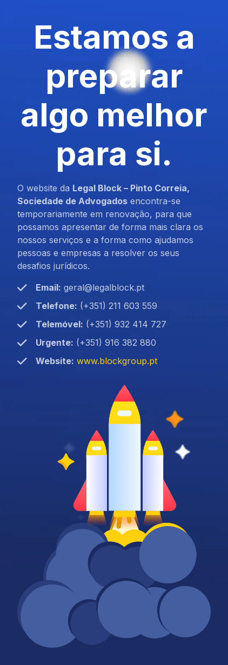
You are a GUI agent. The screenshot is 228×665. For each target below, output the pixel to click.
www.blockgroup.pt (117, 360)
